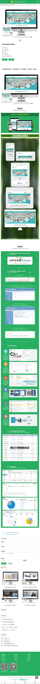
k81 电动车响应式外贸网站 (30, 605)
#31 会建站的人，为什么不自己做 (8, 629)
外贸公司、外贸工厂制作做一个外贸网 (9, 627)
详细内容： (3, 551)
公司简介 (29, 654)
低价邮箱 (3, 660)
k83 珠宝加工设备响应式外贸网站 (30, 587)
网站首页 (8, 4)
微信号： (3, 541)
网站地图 (26, 679)
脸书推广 (16, 658)
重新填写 (10, 563)
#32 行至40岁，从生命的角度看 (8, 624)
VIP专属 (12, 4)
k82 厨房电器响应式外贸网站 (10, 605)
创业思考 (29, 656)
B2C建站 (3, 658)
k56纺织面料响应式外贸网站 (11, 534)
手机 (15, 682)
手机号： (3, 546)
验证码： (3, 558)
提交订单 (4, 563)
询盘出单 (16, 656)
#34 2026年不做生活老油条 (7, 619)
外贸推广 (16, 654)
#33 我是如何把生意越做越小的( (8, 621)
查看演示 (5, 59)
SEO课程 (16, 660)
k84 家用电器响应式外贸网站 (10, 587)
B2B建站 (3, 656)
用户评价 (29, 658)
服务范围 (3, 654)
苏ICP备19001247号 (16, 679)
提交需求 (11, 59)
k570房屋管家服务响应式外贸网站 (12, 532)
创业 (35, 682)
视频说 (28, 660)
